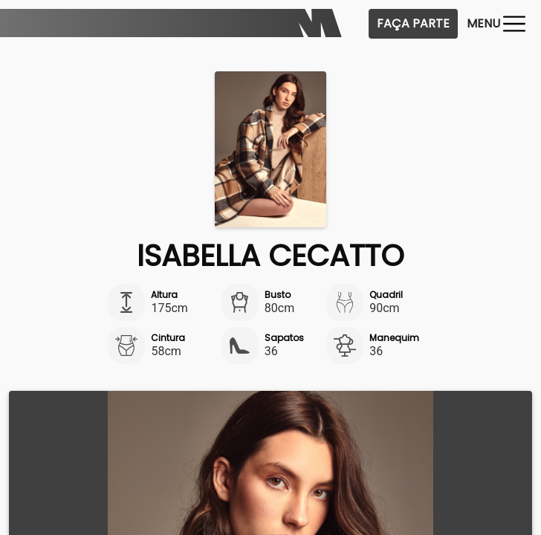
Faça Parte (413, 23)
